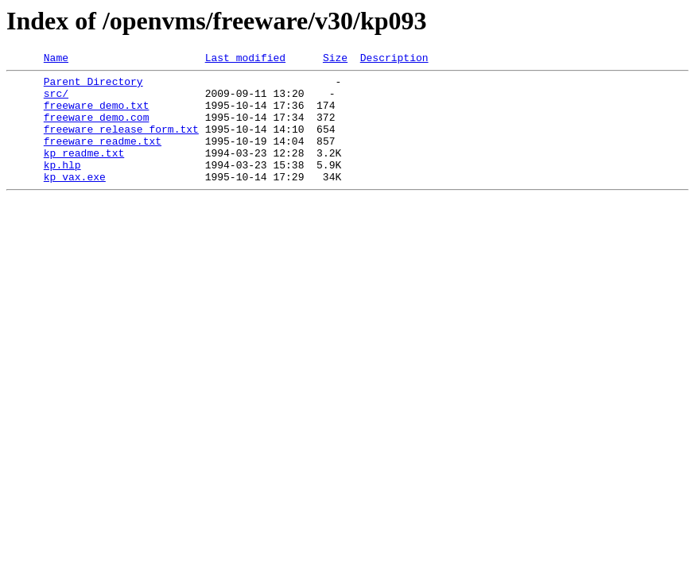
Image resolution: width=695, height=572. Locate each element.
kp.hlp (62, 186)
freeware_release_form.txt (121, 143)
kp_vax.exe (75, 200)
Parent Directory (93, 86)
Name (56, 59)
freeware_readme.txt (102, 157)
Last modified (245, 59)
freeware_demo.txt (96, 114)
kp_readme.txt (84, 171)
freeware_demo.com (96, 129)
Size (335, 59)
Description (394, 59)
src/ (56, 100)
